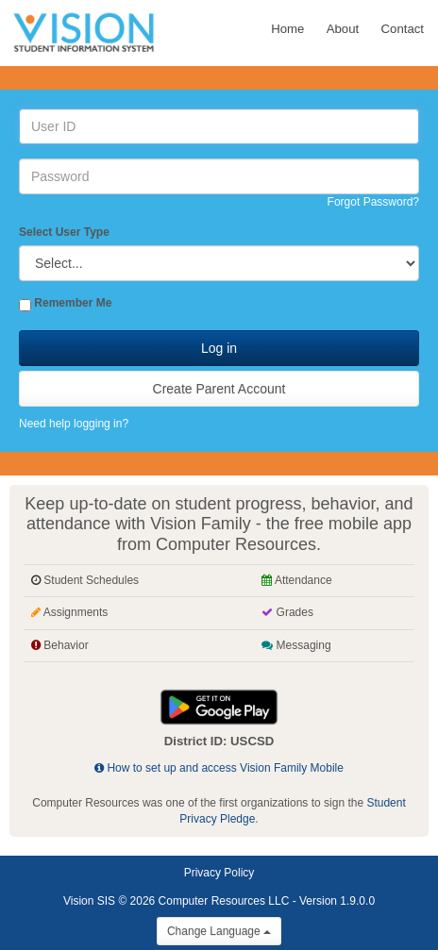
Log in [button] (219, 348)
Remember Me (72, 302)
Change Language (219, 931)
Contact (402, 29)
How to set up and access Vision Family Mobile (219, 768)
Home (287, 29)
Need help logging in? (73, 423)
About (343, 29)
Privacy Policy (219, 872)
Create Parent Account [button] (219, 388)
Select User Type (64, 232)
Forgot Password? (373, 201)
